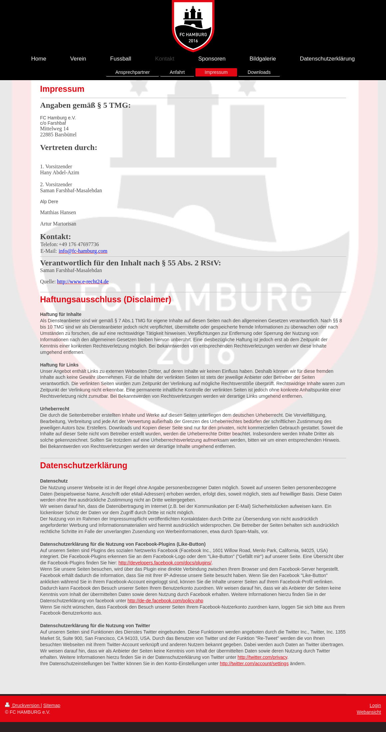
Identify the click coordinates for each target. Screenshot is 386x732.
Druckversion (23, 705)
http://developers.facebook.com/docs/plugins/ (164, 562)
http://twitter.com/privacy (262, 657)
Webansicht (369, 712)
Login (375, 705)
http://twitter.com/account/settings (254, 663)
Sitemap (51, 705)
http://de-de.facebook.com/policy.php (165, 600)
